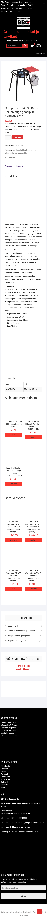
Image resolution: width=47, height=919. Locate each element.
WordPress (25, 915)
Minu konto (5, 766)
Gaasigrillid (20, 150)
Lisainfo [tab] (19, 166)
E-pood (4, 771)
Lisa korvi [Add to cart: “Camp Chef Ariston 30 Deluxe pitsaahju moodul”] (13, 435)
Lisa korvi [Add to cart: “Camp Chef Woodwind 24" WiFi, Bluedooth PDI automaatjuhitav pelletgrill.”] (13, 540)
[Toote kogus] (8, 137)
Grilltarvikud (5, 782)
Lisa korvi (17, 137)
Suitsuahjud (5, 779)
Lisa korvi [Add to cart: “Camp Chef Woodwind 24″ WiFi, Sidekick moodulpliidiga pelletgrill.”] (13, 589)
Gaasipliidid (31, 150)
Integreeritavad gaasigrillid (16, 153)
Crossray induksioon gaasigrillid (21, 631)
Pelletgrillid (5, 774)
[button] (39, 53)
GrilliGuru (12, 688)
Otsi (25, 46)
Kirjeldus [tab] (8, 166)
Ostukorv (4, 769)
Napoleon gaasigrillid (17, 640)
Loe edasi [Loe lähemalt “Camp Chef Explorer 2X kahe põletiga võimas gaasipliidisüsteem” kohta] (13, 484)
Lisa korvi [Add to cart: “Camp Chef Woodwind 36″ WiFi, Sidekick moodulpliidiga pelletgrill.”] (33, 589)
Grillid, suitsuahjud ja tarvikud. (21, 34)
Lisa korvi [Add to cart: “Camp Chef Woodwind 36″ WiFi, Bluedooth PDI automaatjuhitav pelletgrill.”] (33, 540)
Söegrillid (4, 785)
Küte (3, 787)
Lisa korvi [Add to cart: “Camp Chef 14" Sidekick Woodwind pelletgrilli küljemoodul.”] (33, 437)
